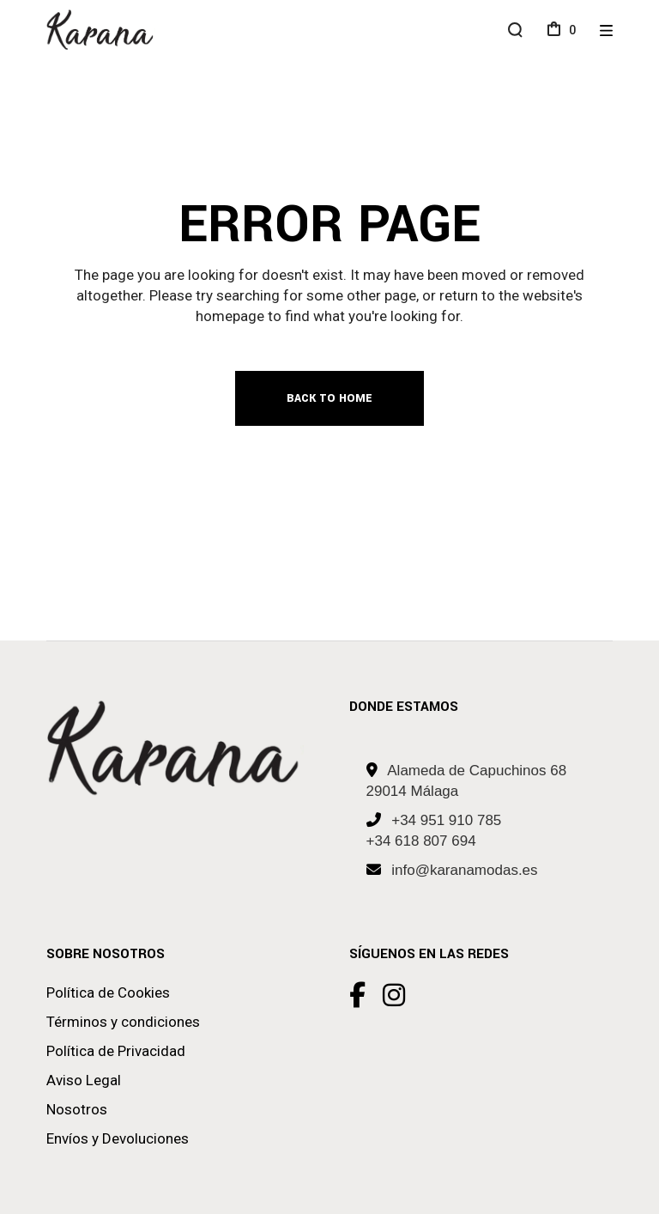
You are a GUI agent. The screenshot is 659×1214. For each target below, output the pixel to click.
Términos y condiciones (123, 1021)
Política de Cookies (108, 992)
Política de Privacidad (115, 1050)
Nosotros (76, 1109)
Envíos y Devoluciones (117, 1138)
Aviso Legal (83, 1080)
